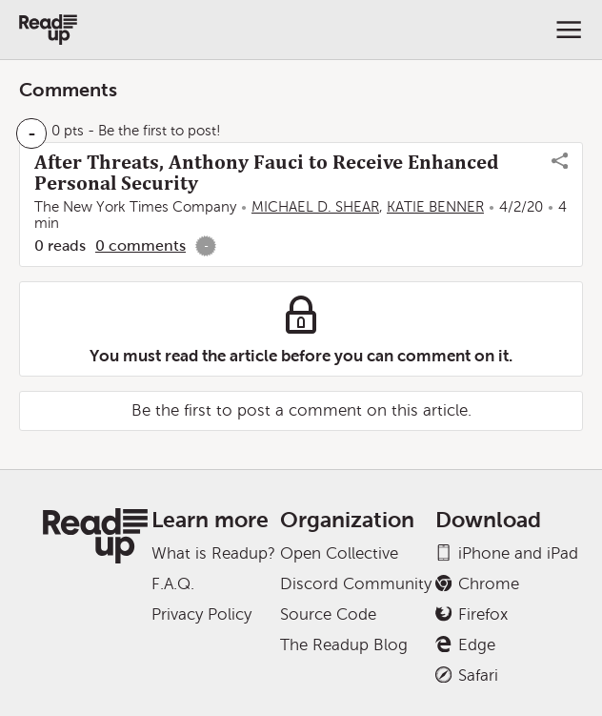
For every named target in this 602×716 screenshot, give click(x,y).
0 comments (140, 245)
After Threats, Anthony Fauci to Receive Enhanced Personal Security (266, 172)
